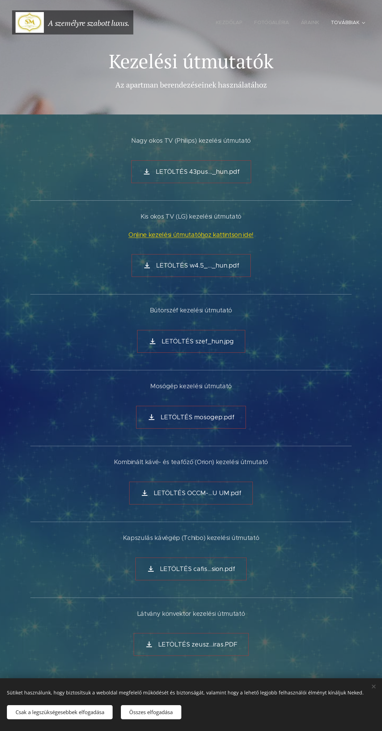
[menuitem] (229, 22)
